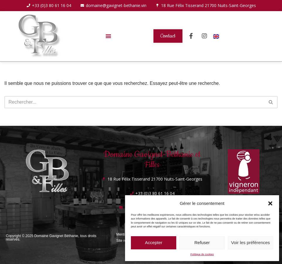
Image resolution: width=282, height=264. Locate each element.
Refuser (202, 242)
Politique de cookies (202, 254)
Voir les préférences (250, 242)
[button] (270, 203)
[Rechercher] (134, 102)
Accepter (153, 242)
